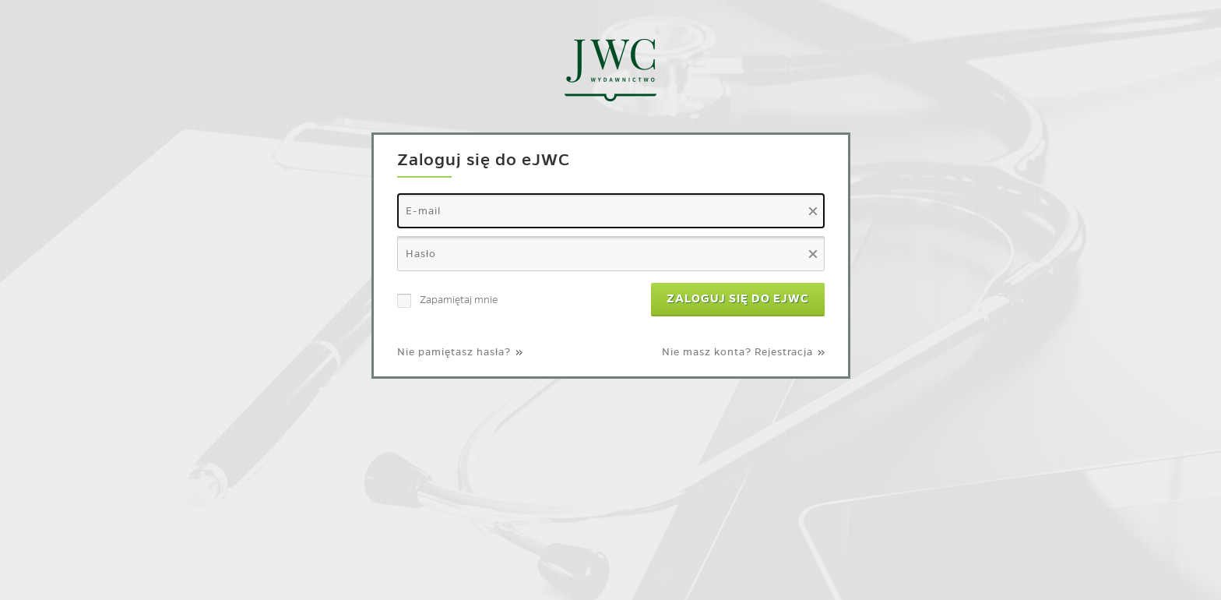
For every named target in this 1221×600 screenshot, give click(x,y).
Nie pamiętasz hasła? (454, 352)
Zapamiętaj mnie (459, 299)
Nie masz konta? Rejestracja (737, 352)
